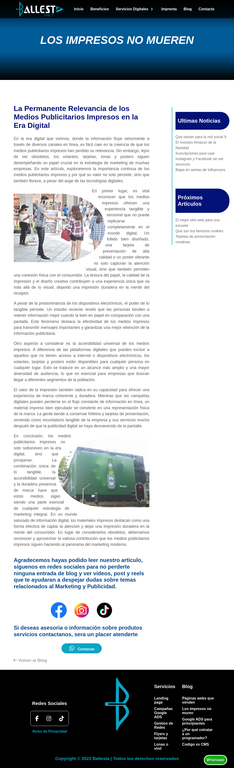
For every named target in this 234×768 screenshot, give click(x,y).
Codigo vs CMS (195, 744)
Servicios (165, 686)
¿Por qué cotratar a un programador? (197, 734)
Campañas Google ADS (163, 713)
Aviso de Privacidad (49, 731)
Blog (187, 9)
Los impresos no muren (196, 711)
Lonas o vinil (161, 746)
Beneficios (99, 9)
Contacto (206, 9)
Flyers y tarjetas (161, 736)
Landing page (161, 700)
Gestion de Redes (163, 725)
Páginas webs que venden (198, 700)
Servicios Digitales (135, 9)
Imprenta (169, 9)
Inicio (79, 9)
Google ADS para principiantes (197, 721)
